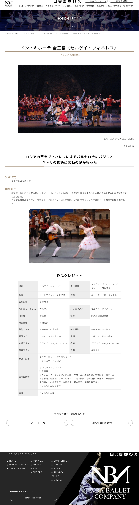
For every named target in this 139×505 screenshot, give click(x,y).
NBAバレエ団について (101, 423)
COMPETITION (114, 6)
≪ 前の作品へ (61, 414)
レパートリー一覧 (37, 423)
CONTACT (128, 6)
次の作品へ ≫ (78, 414)
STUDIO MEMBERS (96, 6)
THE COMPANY (53, 6)
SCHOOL (129, 10)
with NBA (67, 6)
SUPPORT (79, 6)
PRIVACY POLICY (57, 474)
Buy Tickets (33, 497)
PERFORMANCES (35, 6)
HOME (20, 6)
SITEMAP (58, 480)
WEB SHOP (116, 10)
